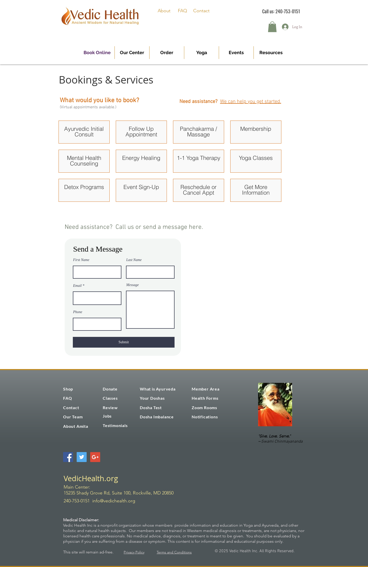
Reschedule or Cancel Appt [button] (198, 189)
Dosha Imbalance (157, 416)
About (164, 11)
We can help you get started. (250, 102)
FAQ (182, 11)
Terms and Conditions (174, 552)
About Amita (75, 426)
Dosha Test (151, 407)
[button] (272, 26)
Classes (110, 398)
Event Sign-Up (141, 187)
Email (77, 286)
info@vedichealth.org (113, 501)
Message (132, 285)
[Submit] (124, 342)
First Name (81, 260)
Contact (201, 11)
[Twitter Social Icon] (82, 457)
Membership (255, 128)
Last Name (134, 260)
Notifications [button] (205, 416)
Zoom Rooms (204, 407)
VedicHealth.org (91, 478)
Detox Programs (84, 187)
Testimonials (115, 425)
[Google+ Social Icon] (95, 457)
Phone (77, 312)
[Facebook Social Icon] (68, 457)
